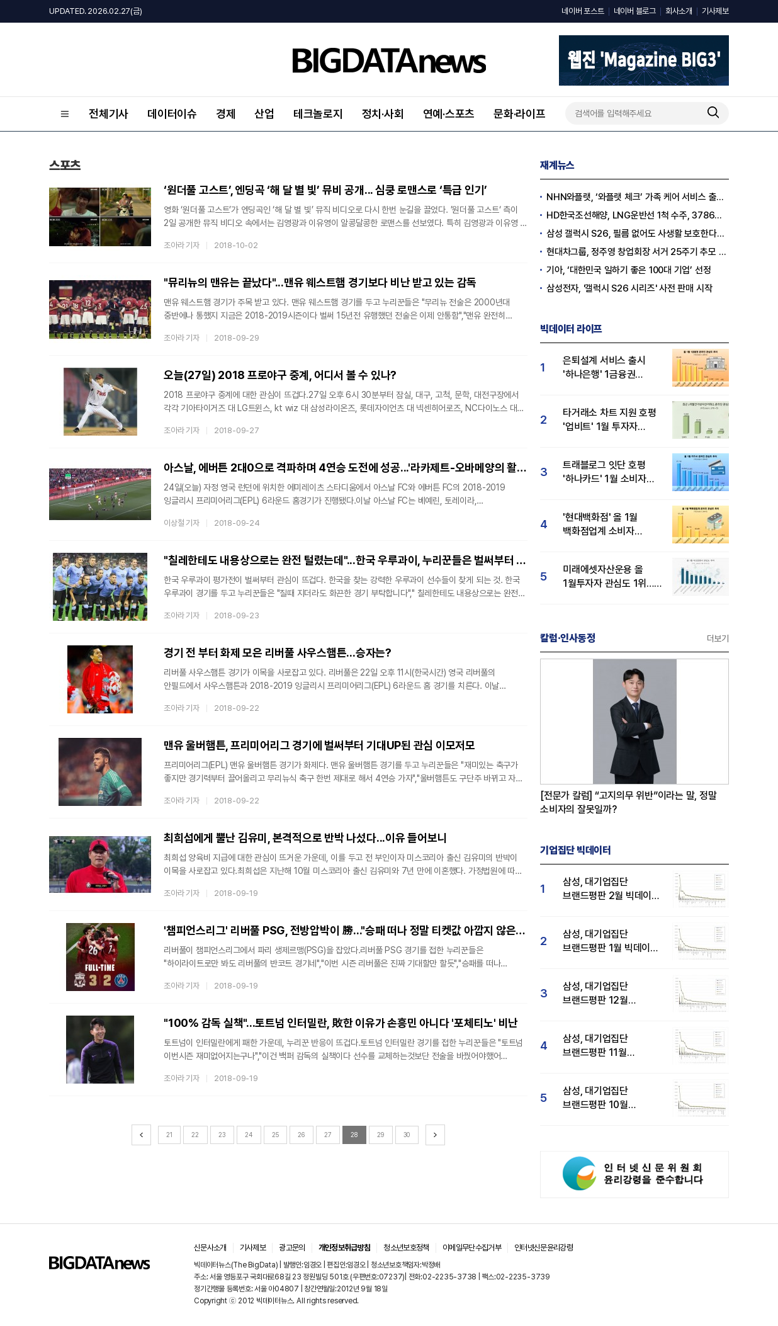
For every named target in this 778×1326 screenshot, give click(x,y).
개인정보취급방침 (345, 1247)
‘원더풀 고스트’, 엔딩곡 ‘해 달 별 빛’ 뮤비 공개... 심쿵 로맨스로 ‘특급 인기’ (325, 189)
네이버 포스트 (582, 11)
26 (301, 1134)
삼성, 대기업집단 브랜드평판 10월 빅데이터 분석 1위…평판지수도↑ (601, 1098)
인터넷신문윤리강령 (543, 1247)
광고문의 (292, 1247)
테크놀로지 (318, 113)
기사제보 (715, 11)
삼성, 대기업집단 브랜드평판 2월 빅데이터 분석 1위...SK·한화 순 (611, 889)
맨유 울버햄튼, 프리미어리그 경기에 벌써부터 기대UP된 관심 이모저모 (319, 745)
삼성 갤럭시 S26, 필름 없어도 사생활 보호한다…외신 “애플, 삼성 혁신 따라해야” (637, 233)
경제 (226, 113)
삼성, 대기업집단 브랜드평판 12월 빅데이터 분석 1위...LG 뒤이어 (608, 993)
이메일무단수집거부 (472, 1247)
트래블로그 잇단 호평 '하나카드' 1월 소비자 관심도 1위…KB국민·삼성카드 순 (604, 472)
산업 (264, 113)
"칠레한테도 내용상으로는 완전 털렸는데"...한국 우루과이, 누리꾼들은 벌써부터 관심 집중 (345, 560)
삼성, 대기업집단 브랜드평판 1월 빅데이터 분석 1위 (611, 941)
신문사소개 (210, 1247)
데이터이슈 (172, 113)
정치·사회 (383, 113)
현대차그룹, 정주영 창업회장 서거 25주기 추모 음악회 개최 (637, 252)
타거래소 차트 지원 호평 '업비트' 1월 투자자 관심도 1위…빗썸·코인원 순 (610, 420)
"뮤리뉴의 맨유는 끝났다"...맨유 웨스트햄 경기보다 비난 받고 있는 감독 (320, 282)
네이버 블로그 (635, 11)
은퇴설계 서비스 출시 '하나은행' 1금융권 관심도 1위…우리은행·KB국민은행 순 (604, 368)
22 (195, 1134)
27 (328, 1134)
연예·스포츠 (449, 113)
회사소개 (678, 11)
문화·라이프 (519, 113)
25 (275, 1134)
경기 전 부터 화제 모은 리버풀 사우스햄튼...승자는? (278, 652)
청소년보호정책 (406, 1247)
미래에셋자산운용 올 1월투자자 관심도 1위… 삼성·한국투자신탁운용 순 (608, 577)
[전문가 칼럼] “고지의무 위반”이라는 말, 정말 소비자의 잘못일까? (628, 802)
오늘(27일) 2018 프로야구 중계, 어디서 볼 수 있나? (280, 375)
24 (248, 1134)
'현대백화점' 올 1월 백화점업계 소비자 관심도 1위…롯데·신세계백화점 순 (600, 524)
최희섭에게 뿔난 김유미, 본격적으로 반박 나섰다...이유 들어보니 (305, 837)
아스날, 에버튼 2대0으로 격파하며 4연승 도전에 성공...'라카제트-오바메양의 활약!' (345, 467)
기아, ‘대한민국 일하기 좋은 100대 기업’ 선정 (628, 270)
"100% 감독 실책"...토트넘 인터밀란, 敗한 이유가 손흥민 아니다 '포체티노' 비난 (341, 1022)
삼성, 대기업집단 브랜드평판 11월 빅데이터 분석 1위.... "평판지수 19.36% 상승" (603, 1046)
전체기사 (108, 113)
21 (169, 1134)
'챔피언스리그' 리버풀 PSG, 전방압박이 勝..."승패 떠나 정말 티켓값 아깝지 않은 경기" (345, 930)
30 (406, 1134)
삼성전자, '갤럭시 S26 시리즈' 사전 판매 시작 (629, 288)
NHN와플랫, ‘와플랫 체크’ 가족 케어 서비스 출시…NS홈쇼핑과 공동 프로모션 (637, 197)
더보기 (718, 638)
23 (222, 1134)
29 (380, 1134)
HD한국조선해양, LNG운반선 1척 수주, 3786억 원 (637, 215)
